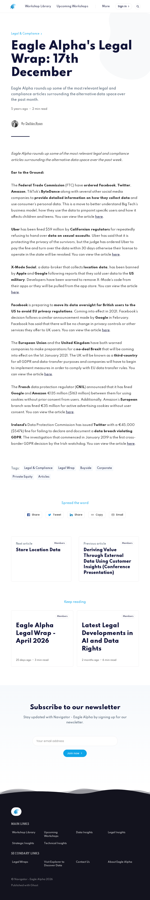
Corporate (104, 468)
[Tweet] (55, 515)
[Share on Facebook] (33, 515)
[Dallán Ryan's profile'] (14, 124)
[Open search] (138, 6)
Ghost (34, 885)
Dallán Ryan (34, 123)
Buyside (85, 468)
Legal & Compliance (27, 33)
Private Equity (23, 476)
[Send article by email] (117, 515)
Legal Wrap (66, 468)
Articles (43, 476)
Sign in (124, 6)
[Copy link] (96, 515)
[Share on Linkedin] (76, 515)
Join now (75, 753)
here (99, 216)
